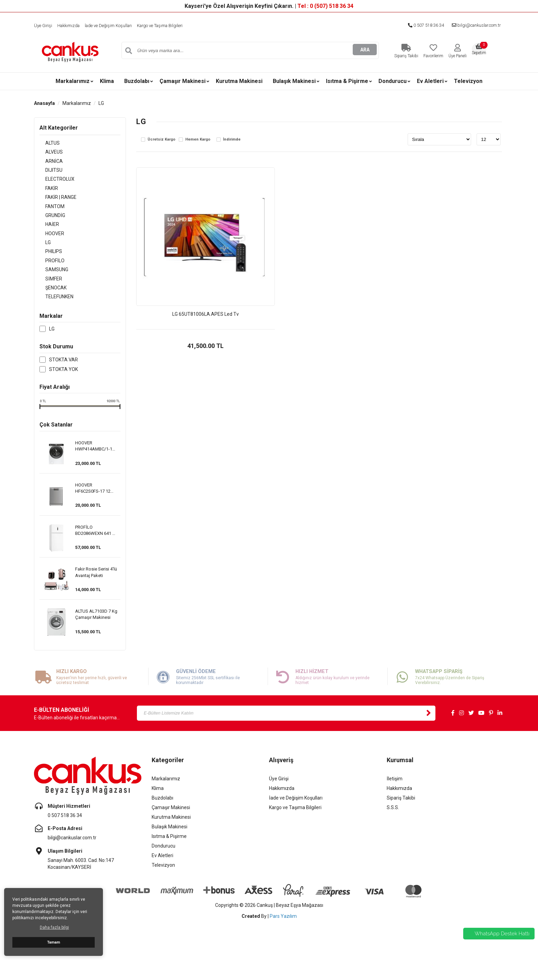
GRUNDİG (49, 220)
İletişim (394, 789)
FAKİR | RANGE (55, 201)
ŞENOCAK (50, 297)
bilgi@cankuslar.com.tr (473, 25)
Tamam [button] (53, 942)
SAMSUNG (50, 277)
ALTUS (46, 143)
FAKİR (45, 191)
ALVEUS (48, 153)
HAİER (46, 229)
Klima (107, 81)
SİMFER (47, 287)
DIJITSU (48, 172)
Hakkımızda (71, 25)
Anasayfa (44, 103)
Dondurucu (392, 81)
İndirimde (232, 139)
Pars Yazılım (283, 926)
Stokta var (63, 369)
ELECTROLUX (54, 181)
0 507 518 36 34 (417, 25)
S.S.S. (393, 817)
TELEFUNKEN (53, 306)
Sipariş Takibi (401, 808)
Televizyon (468, 81)
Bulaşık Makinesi (294, 81)
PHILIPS (47, 258)
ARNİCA (48, 162)
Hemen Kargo (197, 139)
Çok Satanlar (56, 435)
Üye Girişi (44, 25)
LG (101, 103)
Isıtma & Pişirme (347, 81)
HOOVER (48, 239)
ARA (365, 50)
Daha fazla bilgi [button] (54, 927)
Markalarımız (73, 81)
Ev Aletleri (430, 81)
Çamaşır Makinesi (183, 81)
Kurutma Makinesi (239, 81)
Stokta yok (63, 379)
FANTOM (49, 210)
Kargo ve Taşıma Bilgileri (174, 25)
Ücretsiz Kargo (161, 139)
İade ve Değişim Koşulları (115, 25)
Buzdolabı (136, 81)
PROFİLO (49, 268)
